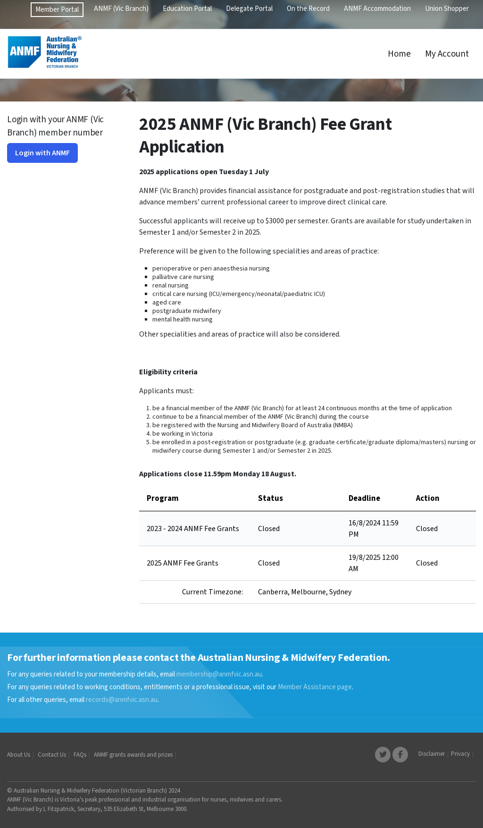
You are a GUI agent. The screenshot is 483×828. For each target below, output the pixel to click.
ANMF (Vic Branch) (121, 9)
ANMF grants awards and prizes (133, 755)
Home (399, 54)
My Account (447, 54)
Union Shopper (447, 9)
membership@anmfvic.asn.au (219, 674)
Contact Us (52, 755)
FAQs (80, 755)
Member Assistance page (315, 687)
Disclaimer (431, 754)
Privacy (460, 754)
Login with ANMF (42, 153)
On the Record (308, 9)
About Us (18, 755)
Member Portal (57, 10)
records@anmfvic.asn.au (122, 700)
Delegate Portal (249, 9)
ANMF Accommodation (377, 9)
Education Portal (187, 9)
